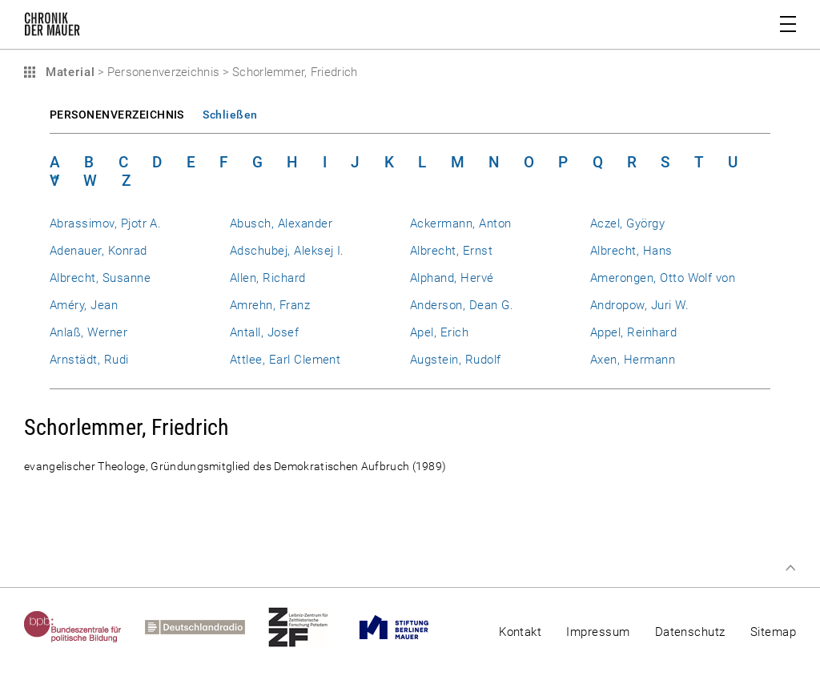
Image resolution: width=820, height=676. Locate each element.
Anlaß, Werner (88, 332)
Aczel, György (627, 223)
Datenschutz (690, 632)
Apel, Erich (439, 332)
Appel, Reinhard (633, 332)
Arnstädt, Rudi (89, 359)
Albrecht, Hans (631, 250)
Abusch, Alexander (281, 223)
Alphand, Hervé (452, 278)
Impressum (597, 632)
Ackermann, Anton (461, 223)
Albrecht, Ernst (451, 250)
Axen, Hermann (632, 359)
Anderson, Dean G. (461, 305)
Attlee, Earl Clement (285, 359)
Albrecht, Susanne (100, 278)
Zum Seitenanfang (790, 568)
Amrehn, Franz (270, 305)
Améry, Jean (84, 305)
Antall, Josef (264, 332)
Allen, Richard (268, 278)
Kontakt (520, 632)
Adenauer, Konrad (98, 250)
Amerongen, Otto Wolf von (662, 278)
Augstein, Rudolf (455, 359)
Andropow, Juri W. (639, 305)
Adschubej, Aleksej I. (287, 250)
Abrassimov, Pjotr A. (105, 223)
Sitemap (773, 632)
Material (68, 72)
